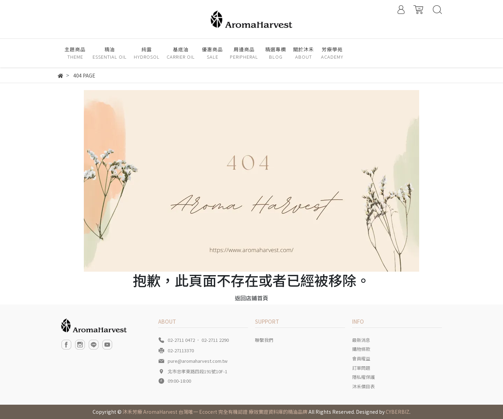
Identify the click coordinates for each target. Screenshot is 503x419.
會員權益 (361, 358)
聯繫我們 (264, 340)
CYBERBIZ (397, 411)
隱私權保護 (363, 377)
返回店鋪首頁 (251, 298)
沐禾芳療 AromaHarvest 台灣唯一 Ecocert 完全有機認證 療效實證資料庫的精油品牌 (215, 411)
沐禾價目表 (363, 386)
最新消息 (361, 340)
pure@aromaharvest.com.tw (197, 361)
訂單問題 (361, 368)
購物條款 (361, 349)
